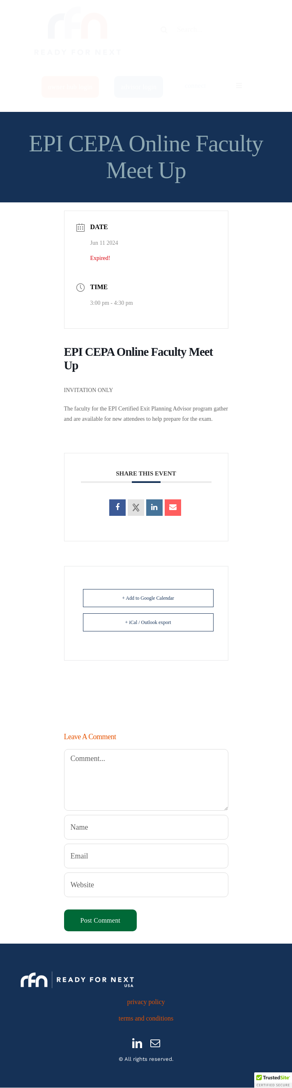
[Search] (164, 36)
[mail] (155, 1043)
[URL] (146, 884)
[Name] (146, 827)
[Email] (146, 856)
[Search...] (205, 36)
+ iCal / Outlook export (148, 622)
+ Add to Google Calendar (148, 598)
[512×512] (77, 10)
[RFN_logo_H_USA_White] (77, 970)
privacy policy (146, 1001)
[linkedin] (137, 1043)
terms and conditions (146, 1018)
